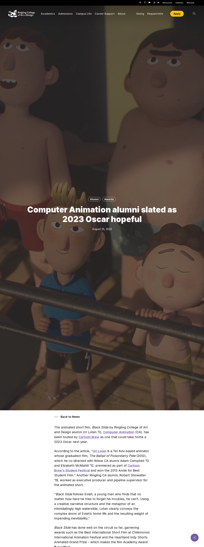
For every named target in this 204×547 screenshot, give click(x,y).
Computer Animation (118, 432)
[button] (67, 417)
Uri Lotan (99, 451)
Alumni (94, 199)
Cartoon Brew (89, 437)
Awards (109, 199)
